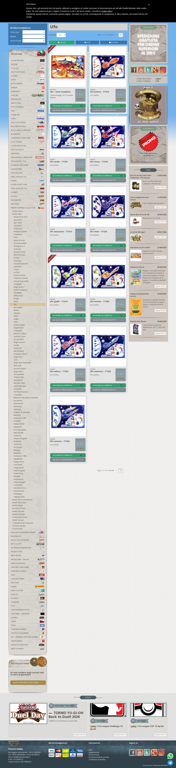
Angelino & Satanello (22, 412)
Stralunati (17, 441)
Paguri (16, 319)
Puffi (27, 606)
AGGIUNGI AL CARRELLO (62, 106)
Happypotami (19, 497)
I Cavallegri (18, 395)
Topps (27, 621)
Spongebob (18, 380)
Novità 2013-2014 (21, 217)
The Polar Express (21, 392)
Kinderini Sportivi (20, 231)
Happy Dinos (19, 462)
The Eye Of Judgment (27, 633)
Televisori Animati (21, 278)
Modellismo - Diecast (27, 559)
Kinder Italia (17, 214)
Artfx (27, 80)
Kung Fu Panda (19, 252)
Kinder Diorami (18, 511)
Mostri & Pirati (19, 240)
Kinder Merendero (19, 502)
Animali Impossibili (21, 281)
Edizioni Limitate (18, 514)
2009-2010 (18, 228)
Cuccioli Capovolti (21, 263)
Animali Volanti (19, 275)
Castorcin (17, 435)
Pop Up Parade (27, 107)
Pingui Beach (19, 468)
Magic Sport (18, 371)
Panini (27, 586)
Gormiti (27, 192)
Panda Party (18, 473)
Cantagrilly (18, 330)
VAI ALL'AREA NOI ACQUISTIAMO (26, 683)
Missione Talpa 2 (20, 333)
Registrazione (94, 752)
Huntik (27, 196)
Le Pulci (17, 272)
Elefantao (17, 453)
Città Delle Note (20, 386)
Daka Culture (27, 590)
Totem (16, 269)
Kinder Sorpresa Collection (27, 208)
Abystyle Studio (27, 72)
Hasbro (27, 617)
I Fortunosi (18, 234)
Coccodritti (18, 485)
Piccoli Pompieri (20, 368)
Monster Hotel (19, 383)
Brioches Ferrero (19, 508)
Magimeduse (19, 328)
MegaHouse (27, 99)
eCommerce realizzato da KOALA (155, 765)
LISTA (87, 42)
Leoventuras (18, 479)
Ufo (15, 304)
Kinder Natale (17, 505)
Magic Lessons (19, 342)
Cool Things (27, 142)
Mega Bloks (27, 555)
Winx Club (17, 365)
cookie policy (106, 11)
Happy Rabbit (19, 424)
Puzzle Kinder (17, 529)
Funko (27, 180)
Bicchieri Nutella (27, 126)
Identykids (18, 293)
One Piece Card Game (27, 567)
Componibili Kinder (20, 517)
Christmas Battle (20, 243)
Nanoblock (27, 536)
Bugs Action (18, 357)
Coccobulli (18, 464)
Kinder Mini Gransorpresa (22, 499)
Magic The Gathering (27, 540)
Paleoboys (18, 406)
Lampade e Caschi (27, 571)
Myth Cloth (27, 544)
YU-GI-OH (27, 68)
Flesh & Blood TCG (27, 188)
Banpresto (27, 91)
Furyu (27, 118)
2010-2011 (18, 226)
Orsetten (17, 421)
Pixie (15, 237)
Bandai (27, 87)
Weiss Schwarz (27, 649)
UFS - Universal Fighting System (27, 637)
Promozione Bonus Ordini (99, 757)
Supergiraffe (18, 432)
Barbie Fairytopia (20, 290)
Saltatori (17, 313)
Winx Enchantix (19, 255)
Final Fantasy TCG (27, 177)
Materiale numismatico (27, 548)
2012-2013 (18, 220)
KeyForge (27, 204)
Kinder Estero (17, 211)
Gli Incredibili (19, 374)
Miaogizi (17, 450)
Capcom (27, 95)
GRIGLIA (62, 42)
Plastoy (27, 594)
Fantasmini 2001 (20, 418)
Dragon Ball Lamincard (27, 157)
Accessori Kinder (18, 526)
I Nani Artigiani (19, 470)
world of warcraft (27, 645)
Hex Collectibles (27, 122)
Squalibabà (18, 459)
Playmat (27, 598)
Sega (27, 111)
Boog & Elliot (19, 339)
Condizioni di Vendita (97, 759)
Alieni (16, 316)
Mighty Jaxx (27, 103)
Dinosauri (17, 261)
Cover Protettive (18, 146)
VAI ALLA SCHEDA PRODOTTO (64, 110)
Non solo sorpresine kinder (27, 532)
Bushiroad (27, 134)
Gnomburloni (19, 491)
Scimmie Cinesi (19, 336)
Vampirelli (18, 427)
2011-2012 (18, 223)
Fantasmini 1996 (20, 456)
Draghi (16, 298)
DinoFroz (27, 153)
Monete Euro (27, 551)
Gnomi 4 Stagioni (20, 438)
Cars (15, 360)
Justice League (19, 325)
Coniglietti (18, 284)
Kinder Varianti (18, 520)
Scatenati (17, 249)
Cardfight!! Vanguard (27, 138)
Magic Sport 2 (19, 287)
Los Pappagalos (20, 430)
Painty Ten (18, 348)
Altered (27, 76)
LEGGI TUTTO (160, 187)
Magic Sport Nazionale (22, 362)
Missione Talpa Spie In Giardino (26, 397)
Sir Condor (18, 447)
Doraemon (18, 400)
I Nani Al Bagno (20, 482)
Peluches (27, 582)
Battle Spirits (27, 83)
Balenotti (17, 415)
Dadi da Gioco (27, 149)
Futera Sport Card (27, 184)
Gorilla (16, 345)
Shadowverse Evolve (27, 610)
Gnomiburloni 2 (20, 488)
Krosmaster (27, 200)
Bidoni (16, 310)
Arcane (27, 64)
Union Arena (27, 641)
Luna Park (17, 266)
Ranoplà (17, 476)
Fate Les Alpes (27, 173)
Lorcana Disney (27, 579)
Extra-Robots (19, 351)
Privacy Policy (94, 755)
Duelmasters (27, 169)
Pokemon (27, 602)
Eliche (16, 301)
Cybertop (17, 409)
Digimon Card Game (27, 165)
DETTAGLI (113, 42)
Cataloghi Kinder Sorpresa (22, 523)
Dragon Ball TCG (27, 161)
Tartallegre (18, 494)
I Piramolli (17, 389)
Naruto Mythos (27, 563)
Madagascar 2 (19, 246)
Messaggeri (18, 307)
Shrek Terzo (18, 295)
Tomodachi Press (27, 629)
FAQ (90, 750)
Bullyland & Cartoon (27, 130)
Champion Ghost (20, 354)
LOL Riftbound (27, 60)
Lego (27, 575)
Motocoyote (18, 403)
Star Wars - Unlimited (27, 614)
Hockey (17, 258)
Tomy (27, 625)
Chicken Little (19, 377)
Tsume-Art (27, 115)
